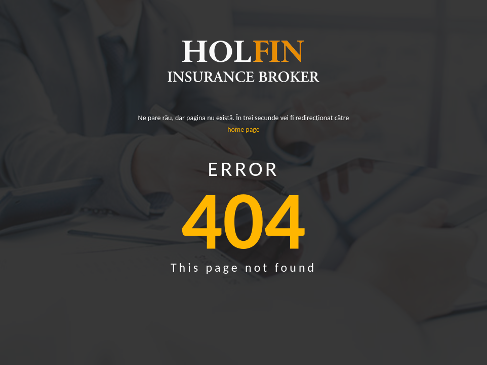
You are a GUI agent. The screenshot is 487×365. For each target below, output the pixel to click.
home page (243, 129)
